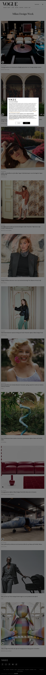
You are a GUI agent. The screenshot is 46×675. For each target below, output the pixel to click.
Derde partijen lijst (11, 119)
